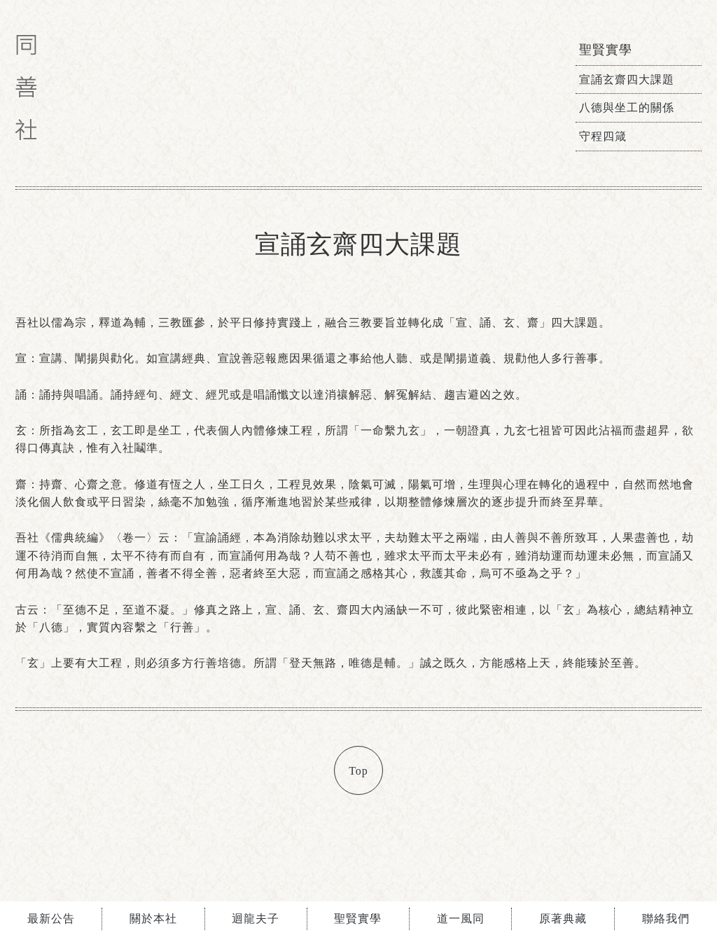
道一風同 (461, 918)
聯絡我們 (666, 918)
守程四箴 (603, 136)
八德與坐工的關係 (626, 107)
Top (358, 771)
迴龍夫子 (255, 918)
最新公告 (51, 918)
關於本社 (153, 918)
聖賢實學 (358, 918)
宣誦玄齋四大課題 (626, 79)
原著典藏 (563, 918)
